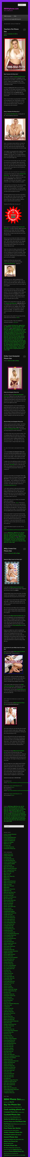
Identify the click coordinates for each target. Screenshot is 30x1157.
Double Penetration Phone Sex (11, 951)
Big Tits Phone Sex (12, 538)
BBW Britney (8, 326)
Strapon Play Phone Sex (9, 1062)
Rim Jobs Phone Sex (8, 1044)
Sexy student (16, 343)
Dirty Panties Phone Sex (15, 334)
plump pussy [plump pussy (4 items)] (6, 1151)
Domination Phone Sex (9, 949)
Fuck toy (15, 336)
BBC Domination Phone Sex (10, 868)
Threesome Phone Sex (9, 1073)
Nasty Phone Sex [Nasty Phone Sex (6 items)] (8, 1143)
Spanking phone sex (17, 344)
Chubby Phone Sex (13, 534)
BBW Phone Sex (12, 329)
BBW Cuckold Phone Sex (9, 882)
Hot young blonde (20, 337)
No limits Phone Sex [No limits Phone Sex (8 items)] (10, 1145)
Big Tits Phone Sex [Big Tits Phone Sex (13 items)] (12, 1105)
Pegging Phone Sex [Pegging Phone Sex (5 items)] (17, 1149)
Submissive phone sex (13, 345)
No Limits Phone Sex (9, 1091)
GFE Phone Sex (7, 984)
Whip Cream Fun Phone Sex (10, 1087)
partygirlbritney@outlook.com (10, 485)
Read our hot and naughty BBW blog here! (12, 19)
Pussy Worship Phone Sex (10, 1043)
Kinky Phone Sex (7, 818)
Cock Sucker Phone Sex (9, 920)
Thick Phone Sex (8, 1072)
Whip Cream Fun (12, 810)
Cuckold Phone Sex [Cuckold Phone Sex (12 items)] (12, 1115)
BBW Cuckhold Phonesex (10, 881)
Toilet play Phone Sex (9, 1076)
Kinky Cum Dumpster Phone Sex (16, 535)
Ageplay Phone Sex (17, 328)
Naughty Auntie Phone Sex (10, 1024)
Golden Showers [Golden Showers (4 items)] (16, 1130)
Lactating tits (7, 1006)
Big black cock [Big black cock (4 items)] (6, 1102)
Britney (5, 35)
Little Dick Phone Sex (9, 1011)
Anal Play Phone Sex (16, 811)
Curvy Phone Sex (7, 540)
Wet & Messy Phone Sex (9, 1084)
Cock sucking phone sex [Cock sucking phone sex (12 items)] (14, 1109)
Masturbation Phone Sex (9, 1013)
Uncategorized (12, 536)
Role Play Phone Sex (8, 1046)
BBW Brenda (7, 877)
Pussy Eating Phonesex (9, 1041)
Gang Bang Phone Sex (9, 982)
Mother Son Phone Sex (9, 1019)
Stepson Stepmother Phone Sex (11, 1060)
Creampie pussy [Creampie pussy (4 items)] (21, 1112)
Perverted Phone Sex (9, 1032)
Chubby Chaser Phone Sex (10, 913)
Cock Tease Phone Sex (9, 924)
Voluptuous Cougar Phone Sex (11, 1080)
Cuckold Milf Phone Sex (9, 928)
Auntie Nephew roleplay (9, 863)
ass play (23, 811)
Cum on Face (8, 814)
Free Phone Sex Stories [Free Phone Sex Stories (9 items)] (12, 1128)
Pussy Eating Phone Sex (11, 819)
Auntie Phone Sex (8, 865)
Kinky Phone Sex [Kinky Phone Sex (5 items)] (20, 1139)
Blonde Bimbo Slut (18, 330)
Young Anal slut (9, 348)
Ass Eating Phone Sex (9, 847)
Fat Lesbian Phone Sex (9, 968)
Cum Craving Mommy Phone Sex (11, 933)
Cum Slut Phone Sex (20, 539)
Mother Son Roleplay (8, 842)
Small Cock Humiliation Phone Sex (12, 1056)
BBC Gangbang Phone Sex (10, 870)
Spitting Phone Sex (8, 1059)
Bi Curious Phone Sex (9, 893)
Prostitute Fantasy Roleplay (10, 1038)
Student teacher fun (8, 1064)
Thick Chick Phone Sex (9, 1070)
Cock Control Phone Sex (9, 917)
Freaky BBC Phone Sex (9, 978)
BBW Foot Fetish (8, 884)
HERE (17, 317)
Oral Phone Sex (7, 835)
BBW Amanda (7, 874)
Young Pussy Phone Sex (18, 348)
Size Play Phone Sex (8, 1051)
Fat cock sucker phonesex (10, 965)
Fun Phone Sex (7, 817)
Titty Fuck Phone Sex (9, 1075)
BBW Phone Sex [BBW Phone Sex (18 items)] (12, 1099)
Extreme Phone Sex (8, 955)
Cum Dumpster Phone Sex (13, 332)
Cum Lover (13, 539)
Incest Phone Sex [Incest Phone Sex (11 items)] (11, 1137)
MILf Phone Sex (7, 1014)
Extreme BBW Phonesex (9, 954)
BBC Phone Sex (7, 873)
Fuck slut (11, 336)
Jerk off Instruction (8, 1000)
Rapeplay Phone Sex (17, 341)
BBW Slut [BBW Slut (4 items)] (23, 1099)
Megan (18, 553)
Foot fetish (8, 815)
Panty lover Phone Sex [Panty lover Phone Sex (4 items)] (8, 1149)
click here (16, 322)
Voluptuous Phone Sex (9, 1092)
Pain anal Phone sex (21, 340)
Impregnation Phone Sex (9, 848)
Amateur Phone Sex (8, 855)
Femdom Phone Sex (8, 973)
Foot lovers (23, 815)
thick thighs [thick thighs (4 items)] (23, 1155)
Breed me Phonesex (8, 903)
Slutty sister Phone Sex (9, 1054)
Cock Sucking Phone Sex (14, 809)
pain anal (14, 340)
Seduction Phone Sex (9, 1049)
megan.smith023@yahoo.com (15, 785)
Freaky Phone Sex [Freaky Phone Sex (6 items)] (9, 1126)
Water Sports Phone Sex (9, 1083)
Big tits (12, 330)
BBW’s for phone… (8, 16)
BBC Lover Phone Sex (9, 871)
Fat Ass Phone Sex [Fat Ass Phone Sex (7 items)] (9, 1121)
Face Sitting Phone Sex (9, 959)
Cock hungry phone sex (9, 919)
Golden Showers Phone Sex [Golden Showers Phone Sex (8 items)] (13, 1132)
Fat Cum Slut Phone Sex (9, 967)
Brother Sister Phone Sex (10, 906)
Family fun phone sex (9, 960)
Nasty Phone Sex (17, 338)
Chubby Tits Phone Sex (9, 916)
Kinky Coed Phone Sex (9, 338)
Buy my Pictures (7, 908)
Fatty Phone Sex (7, 971)
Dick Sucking (6, 334)
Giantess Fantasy (8, 986)
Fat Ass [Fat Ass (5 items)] (19, 1119)
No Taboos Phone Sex (9, 1025)
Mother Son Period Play (9, 1017)
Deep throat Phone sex (11, 333)
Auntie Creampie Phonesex (10, 834)
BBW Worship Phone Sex (10, 892)
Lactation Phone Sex (8, 1008)
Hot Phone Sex (7, 992)
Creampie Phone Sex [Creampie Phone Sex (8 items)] (11, 1112)
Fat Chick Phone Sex (8, 963)
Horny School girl (12, 337)
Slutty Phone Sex (8, 1052)
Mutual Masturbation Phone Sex (11, 1021)
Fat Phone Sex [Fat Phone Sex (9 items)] (21, 1121)
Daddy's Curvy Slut (8, 944)
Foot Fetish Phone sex (9, 976)
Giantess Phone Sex (8, 987)
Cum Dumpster (7, 539)
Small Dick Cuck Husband (10, 1057)
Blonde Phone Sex (21, 538)
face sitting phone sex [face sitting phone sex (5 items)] (15, 1117)
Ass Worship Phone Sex (9, 860)
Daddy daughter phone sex (10, 943)
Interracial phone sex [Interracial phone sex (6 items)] (9, 1139)
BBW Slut (6, 538)
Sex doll (11, 343)
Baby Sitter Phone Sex (9, 866)
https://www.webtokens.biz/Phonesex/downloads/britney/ (16, 529)
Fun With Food (14, 817)
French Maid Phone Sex (9, 981)
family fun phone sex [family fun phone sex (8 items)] (11, 1119)
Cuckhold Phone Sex (8, 927)
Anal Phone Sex (7, 857)
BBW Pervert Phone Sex (9, 889)
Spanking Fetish (9, 344)
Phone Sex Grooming (8, 341)
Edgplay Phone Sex (8, 952)
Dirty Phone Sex (7, 948)
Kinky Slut (20, 540)
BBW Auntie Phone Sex (9, 876)
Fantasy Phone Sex (8, 962)
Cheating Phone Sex (8, 909)
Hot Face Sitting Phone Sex (10, 990)
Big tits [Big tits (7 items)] (12, 1102)
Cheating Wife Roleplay (9, 911)
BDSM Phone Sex (20, 329)
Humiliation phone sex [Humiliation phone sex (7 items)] (10, 1134)
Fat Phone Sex (15, 540)
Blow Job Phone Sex (13, 807)
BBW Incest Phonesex (9, 885)
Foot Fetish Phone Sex (16, 815)
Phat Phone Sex (7, 1033)
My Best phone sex (16, 818)
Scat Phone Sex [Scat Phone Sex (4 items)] (15, 1153)
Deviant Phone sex (20, 333)
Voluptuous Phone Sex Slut (10, 1081)
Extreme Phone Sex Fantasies (11, 957)
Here (17, 502)
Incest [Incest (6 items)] (19, 1134)
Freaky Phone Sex (8, 979)
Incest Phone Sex (21, 817)
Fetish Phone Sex (8, 975)
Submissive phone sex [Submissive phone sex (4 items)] (16, 1155)
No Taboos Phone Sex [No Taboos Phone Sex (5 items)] (9, 1147)
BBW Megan (10, 806)
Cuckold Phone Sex (8, 930)
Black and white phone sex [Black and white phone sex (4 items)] (9, 1107)
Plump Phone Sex (8, 1035)
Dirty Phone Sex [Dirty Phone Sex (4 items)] (7, 1117)
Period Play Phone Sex (9, 1029)
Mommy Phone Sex (8, 1016)
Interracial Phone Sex (9, 998)
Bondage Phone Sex (11, 813)
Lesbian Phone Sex (8, 1010)
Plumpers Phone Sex (8, 1037)
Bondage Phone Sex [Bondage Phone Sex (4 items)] (18, 1107)
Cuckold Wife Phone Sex (9, 839)
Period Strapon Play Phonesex (11, 1030)
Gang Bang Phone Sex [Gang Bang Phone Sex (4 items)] (8, 1130)
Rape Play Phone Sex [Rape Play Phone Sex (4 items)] (8, 1153)
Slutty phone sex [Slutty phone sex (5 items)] (8, 1155)
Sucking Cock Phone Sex (9, 1067)
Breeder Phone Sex (8, 905)
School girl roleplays (16, 326)
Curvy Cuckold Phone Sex (10, 837)
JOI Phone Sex (7, 1002)
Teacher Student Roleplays (11, 347)
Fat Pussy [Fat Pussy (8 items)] (7, 1124)
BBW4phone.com (11, 9)
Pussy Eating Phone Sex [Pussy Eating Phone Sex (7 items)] (16, 1151)
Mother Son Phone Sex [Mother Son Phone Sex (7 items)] (11, 1141)
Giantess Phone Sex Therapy (10, 989)
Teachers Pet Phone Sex (9, 263)
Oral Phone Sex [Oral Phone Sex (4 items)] (17, 1147)
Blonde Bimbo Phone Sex (10, 900)
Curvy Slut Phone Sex (9, 941)
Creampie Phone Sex (8, 925)
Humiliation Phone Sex (9, 994)
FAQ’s (15, 16)
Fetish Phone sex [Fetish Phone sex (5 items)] (15, 1124)
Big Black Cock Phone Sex (10, 897)
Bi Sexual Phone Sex (8, 895)
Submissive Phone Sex (9, 1065)
